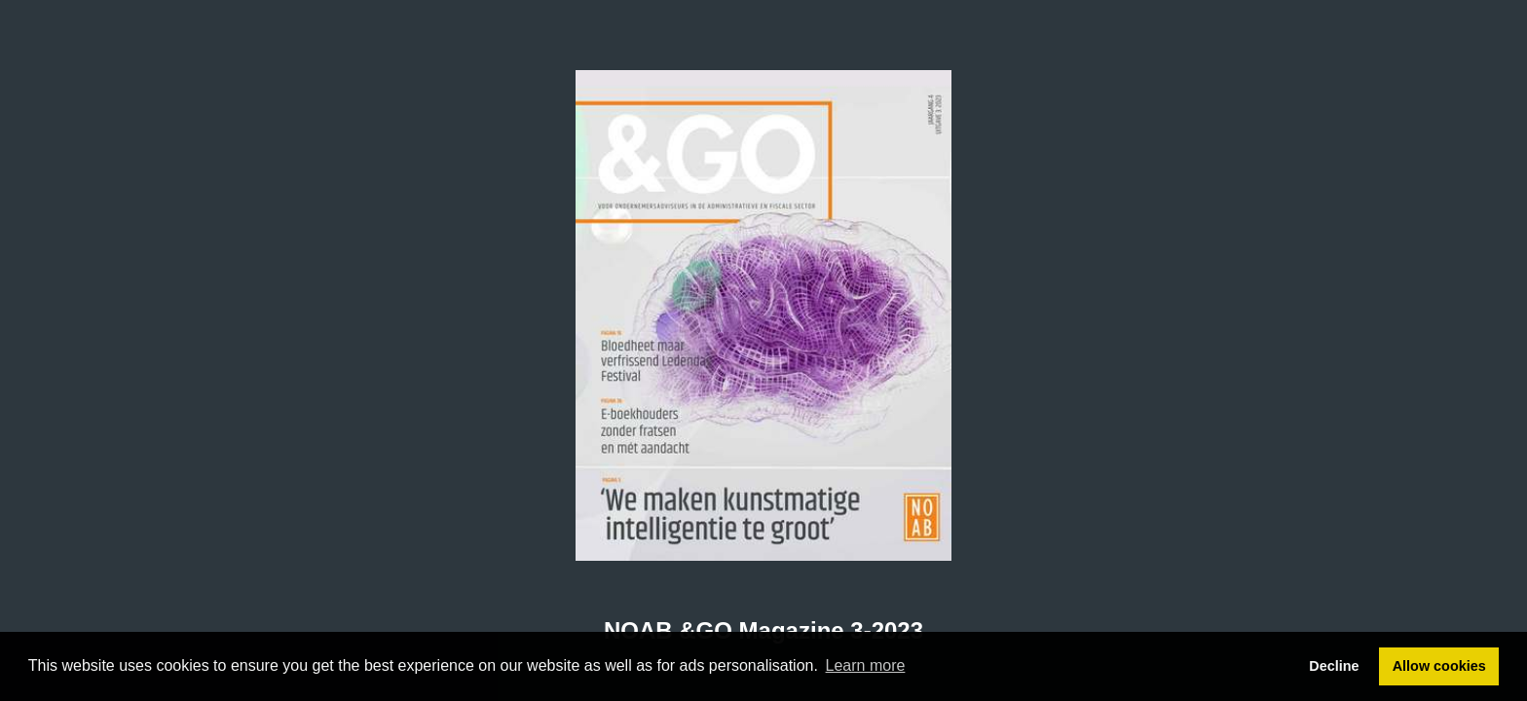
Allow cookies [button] (1439, 666)
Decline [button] (1334, 666)
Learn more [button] (866, 665)
